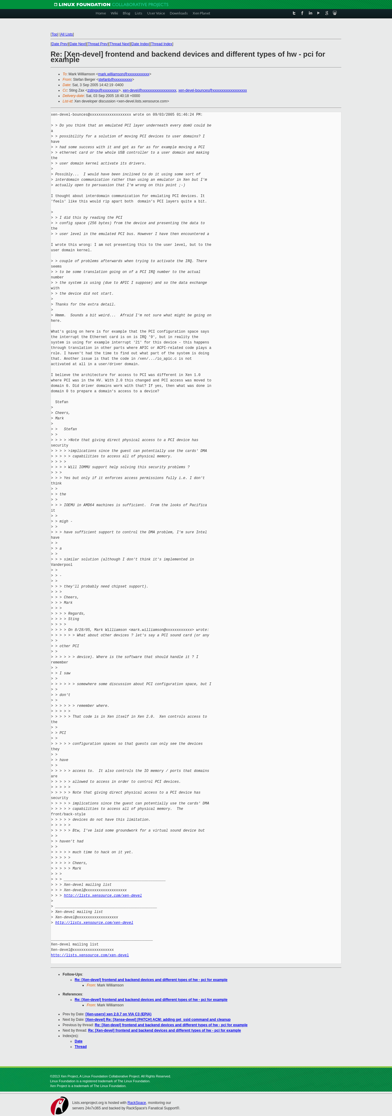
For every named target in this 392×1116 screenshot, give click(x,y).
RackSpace (136, 1103)
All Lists (67, 34)
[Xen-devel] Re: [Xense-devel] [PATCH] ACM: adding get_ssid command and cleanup (158, 1019)
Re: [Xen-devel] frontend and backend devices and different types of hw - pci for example (151, 980)
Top (54, 34)
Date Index (140, 44)
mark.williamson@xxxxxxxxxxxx (123, 74)
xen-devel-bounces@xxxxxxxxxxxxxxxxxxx (212, 90)
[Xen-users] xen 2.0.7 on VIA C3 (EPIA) (118, 1014)
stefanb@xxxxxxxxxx (115, 79)
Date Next (78, 44)
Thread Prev (97, 44)
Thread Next (119, 44)
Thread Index (162, 44)
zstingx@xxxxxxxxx (103, 90)
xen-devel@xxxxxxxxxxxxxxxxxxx (149, 90)
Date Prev (59, 44)
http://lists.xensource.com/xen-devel (103, 895)
